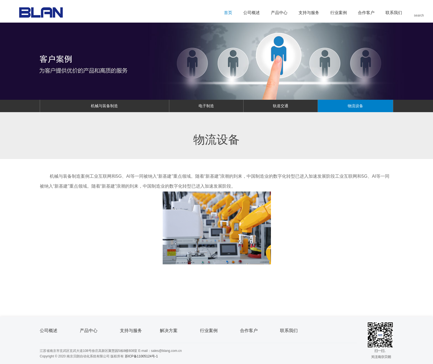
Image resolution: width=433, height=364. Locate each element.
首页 (228, 12)
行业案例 (338, 12)
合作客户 (366, 12)
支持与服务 (309, 12)
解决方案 (169, 330)
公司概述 (251, 12)
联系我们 (394, 12)
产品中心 (279, 12)
